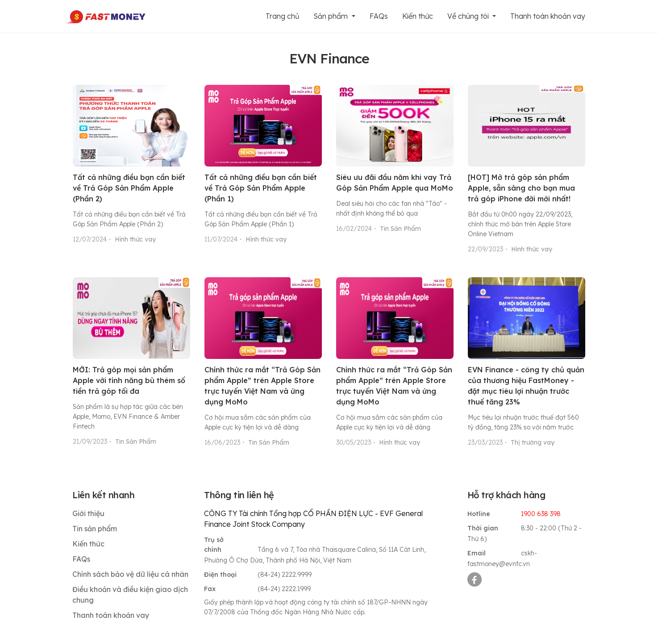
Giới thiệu (88, 513)
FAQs (379, 16)
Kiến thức (417, 16)
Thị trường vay (532, 442)
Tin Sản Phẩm (400, 229)
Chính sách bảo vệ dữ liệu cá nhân (130, 574)
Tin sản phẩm (94, 528)
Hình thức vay (135, 239)
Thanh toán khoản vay (547, 16)
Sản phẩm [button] (331, 16)
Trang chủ (282, 16)
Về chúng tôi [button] (469, 16)
